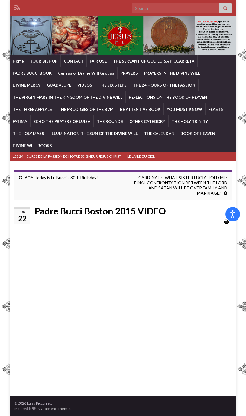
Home (18, 61)
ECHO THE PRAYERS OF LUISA (62, 121)
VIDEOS (84, 85)
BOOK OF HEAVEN (197, 133)
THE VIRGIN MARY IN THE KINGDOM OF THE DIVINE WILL (67, 97)
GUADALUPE (59, 85)
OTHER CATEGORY (147, 121)
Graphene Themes (56, 408)
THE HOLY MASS (28, 133)
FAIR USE (98, 61)
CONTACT (73, 61)
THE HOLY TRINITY (190, 121)
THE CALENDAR (159, 133)
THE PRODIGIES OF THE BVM (86, 109)
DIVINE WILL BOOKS (32, 145)
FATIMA (20, 121)
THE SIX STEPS (113, 85)
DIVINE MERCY (26, 85)
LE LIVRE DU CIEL (141, 156)
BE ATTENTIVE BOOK (140, 109)
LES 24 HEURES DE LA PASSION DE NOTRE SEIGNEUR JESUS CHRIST (67, 156)
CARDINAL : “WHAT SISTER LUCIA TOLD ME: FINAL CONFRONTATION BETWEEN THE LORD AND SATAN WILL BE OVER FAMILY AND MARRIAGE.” (180, 185)
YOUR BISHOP (43, 61)
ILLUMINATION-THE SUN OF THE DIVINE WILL (94, 133)
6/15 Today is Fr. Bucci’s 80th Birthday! (61, 177)
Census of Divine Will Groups (86, 73)
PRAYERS (129, 73)
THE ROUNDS (110, 121)
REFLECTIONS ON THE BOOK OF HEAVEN (168, 97)
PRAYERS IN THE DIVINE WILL (172, 73)
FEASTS (216, 109)
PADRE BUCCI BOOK (32, 73)
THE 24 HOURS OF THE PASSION (164, 85)
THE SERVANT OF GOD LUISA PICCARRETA (153, 61)
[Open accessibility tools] (232, 214)
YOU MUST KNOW (184, 109)
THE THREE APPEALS (32, 109)
